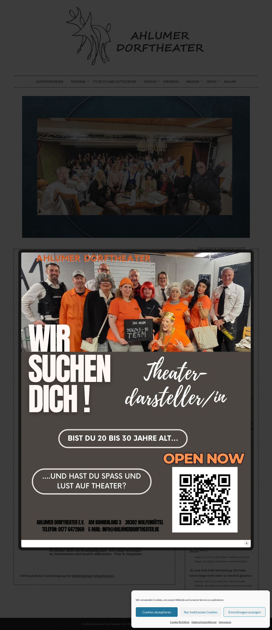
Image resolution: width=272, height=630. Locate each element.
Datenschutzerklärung (204, 622)
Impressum (225, 622)
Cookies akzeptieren (156, 612)
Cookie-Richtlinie (179, 622)
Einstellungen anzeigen (244, 612)
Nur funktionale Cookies (201, 612)
